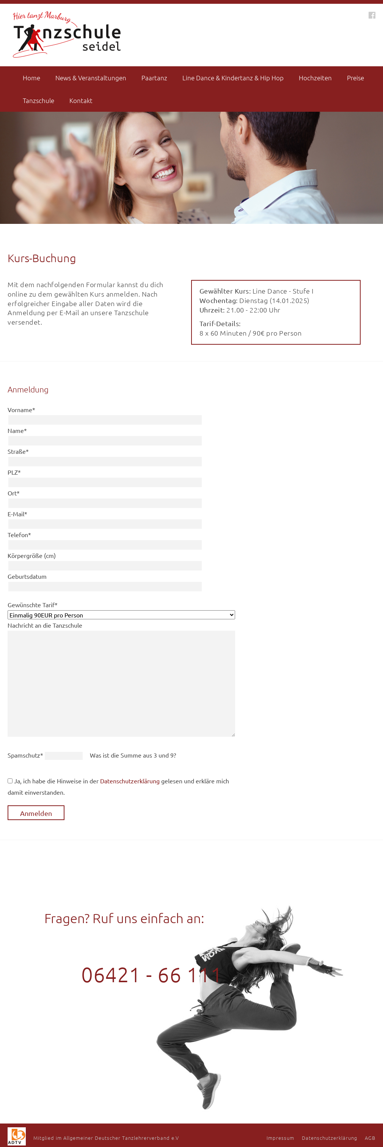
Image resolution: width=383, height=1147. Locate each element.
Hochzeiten (315, 77)
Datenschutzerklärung (130, 780)
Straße (18, 451)
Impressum (280, 1137)
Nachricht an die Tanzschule (45, 625)
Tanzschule (38, 100)
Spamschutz (26, 755)
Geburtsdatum (27, 576)
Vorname (21, 409)
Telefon (19, 534)
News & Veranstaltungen (90, 77)
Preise (355, 77)
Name (17, 430)
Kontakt (81, 100)
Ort (14, 493)
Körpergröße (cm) (32, 555)
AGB (370, 1137)
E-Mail (17, 513)
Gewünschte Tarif (33, 604)
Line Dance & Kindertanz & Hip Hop (233, 77)
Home (31, 77)
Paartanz (154, 77)
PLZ (14, 472)
